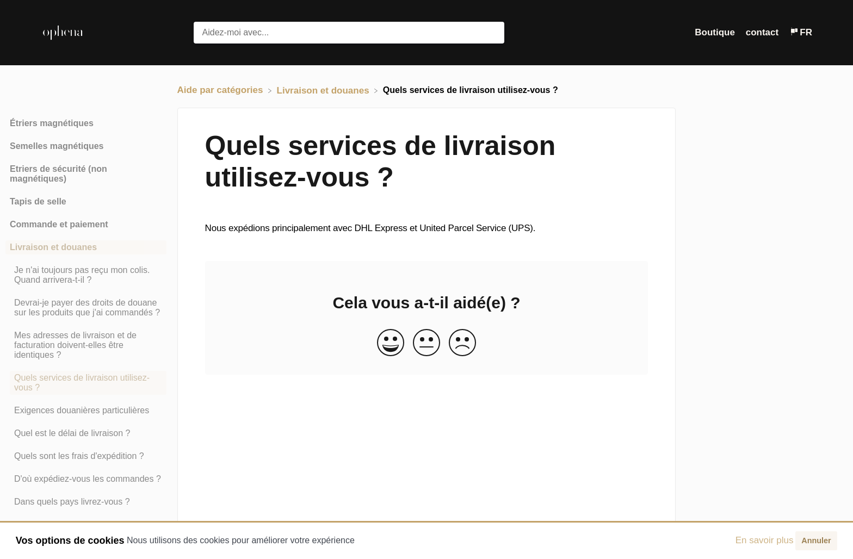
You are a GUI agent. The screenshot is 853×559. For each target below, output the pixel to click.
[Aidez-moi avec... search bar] (349, 33)
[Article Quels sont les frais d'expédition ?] (85, 456)
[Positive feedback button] (390, 343)
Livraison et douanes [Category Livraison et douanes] (53, 247)
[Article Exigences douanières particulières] (85, 410)
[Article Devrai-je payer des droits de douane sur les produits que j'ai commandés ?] (85, 308)
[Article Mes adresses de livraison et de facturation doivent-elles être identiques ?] (85, 345)
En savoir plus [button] (764, 540)
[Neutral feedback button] (426, 343)
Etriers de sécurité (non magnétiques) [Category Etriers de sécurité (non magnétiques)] (58, 173)
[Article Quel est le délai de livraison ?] (85, 433)
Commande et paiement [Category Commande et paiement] (59, 224)
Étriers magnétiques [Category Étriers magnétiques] (52, 123)
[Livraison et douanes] (324, 90)
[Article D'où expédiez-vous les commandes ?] (85, 479)
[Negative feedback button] (462, 343)
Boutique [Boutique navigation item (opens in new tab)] (716, 32)
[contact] (763, 32)
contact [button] (762, 32)
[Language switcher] (801, 32)
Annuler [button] (816, 540)
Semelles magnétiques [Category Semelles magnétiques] (57, 146)
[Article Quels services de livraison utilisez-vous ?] (85, 383)
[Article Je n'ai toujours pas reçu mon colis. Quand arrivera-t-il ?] (85, 275)
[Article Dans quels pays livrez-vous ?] (85, 502)
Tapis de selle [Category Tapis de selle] (38, 201)
